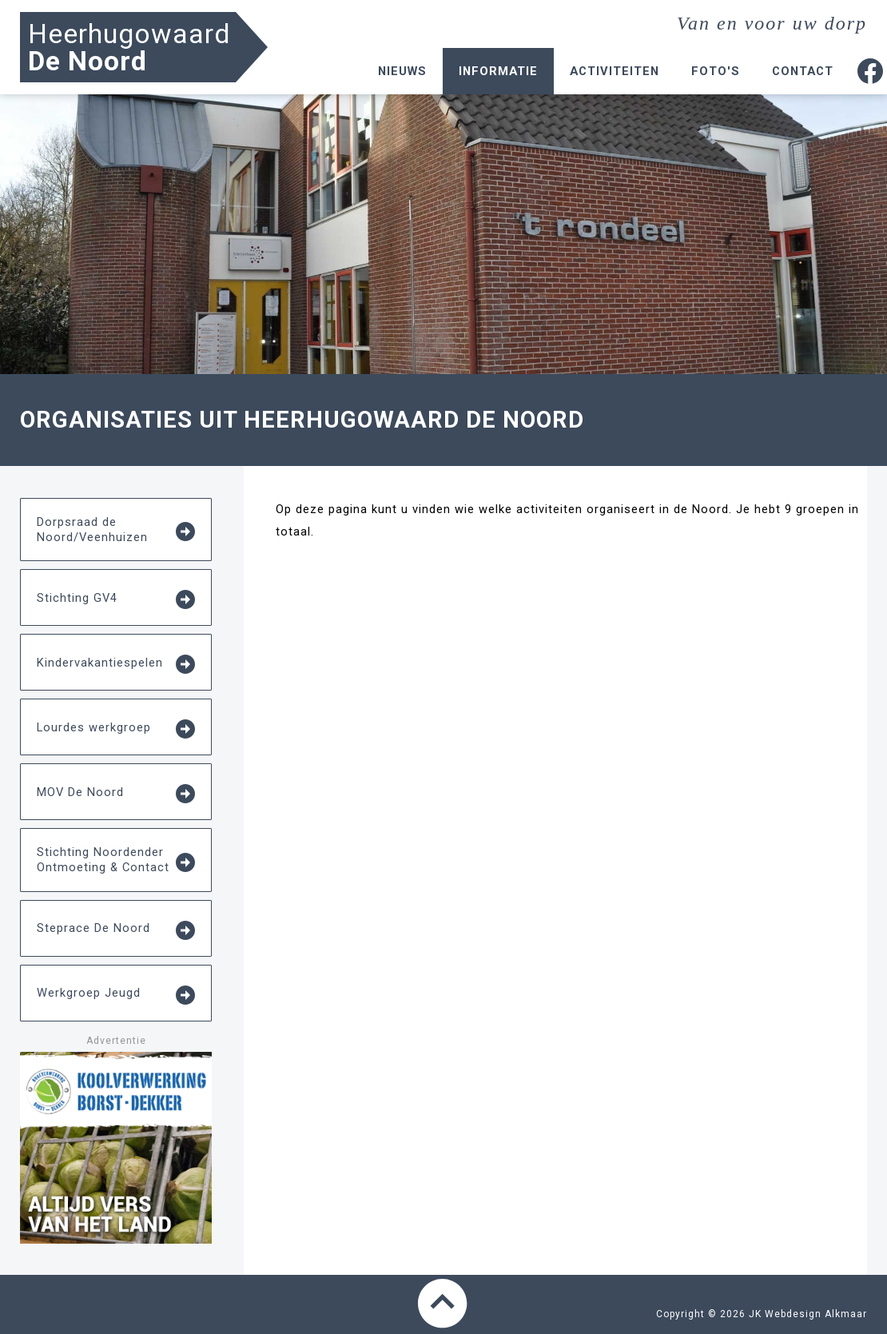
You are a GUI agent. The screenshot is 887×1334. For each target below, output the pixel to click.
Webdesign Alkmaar (816, 1314)
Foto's (715, 71)
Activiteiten (614, 71)
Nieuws (402, 71)
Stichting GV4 (116, 599)
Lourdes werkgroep (116, 729)
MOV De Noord (116, 793)
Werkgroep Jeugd (116, 995)
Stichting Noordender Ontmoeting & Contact (116, 859)
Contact (802, 71)
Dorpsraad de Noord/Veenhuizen (116, 529)
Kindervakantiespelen (116, 664)
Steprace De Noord (116, 930)
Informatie (498, 71)
